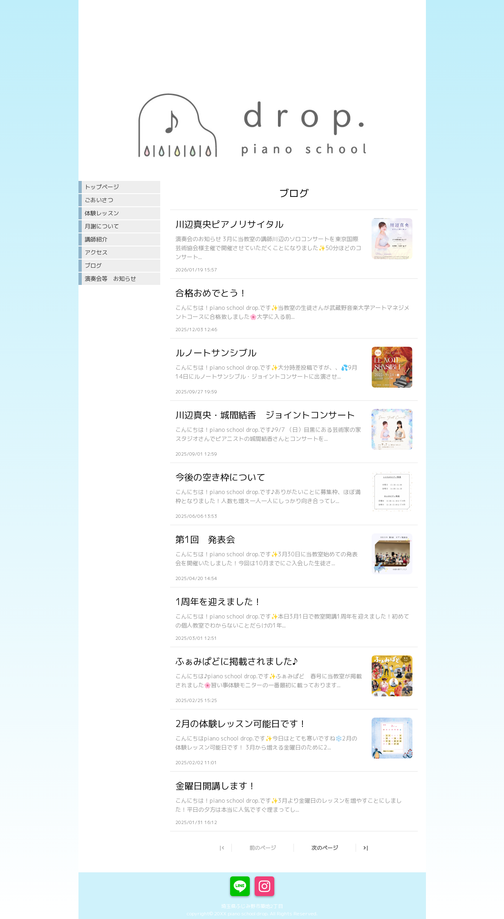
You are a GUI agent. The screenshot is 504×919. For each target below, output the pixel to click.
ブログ (93, 265)
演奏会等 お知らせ (110, 278)
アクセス (96, 252)
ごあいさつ (99, 200)
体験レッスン (102, 213)
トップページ (102, 187)
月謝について (102, 226)
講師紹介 (96, 239)
